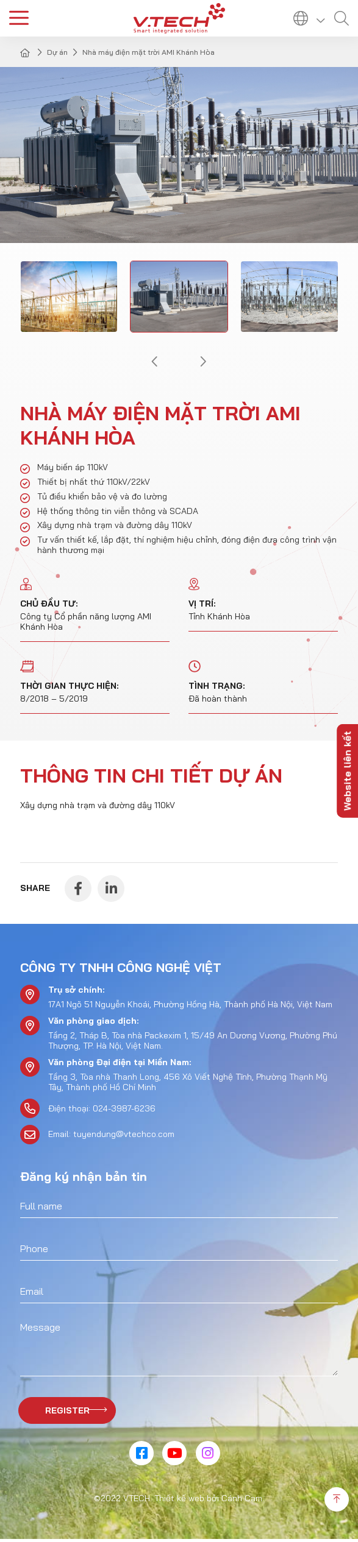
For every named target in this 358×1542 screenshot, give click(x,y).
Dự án (57, 52)
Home (26, 52)
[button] (153, 362)
